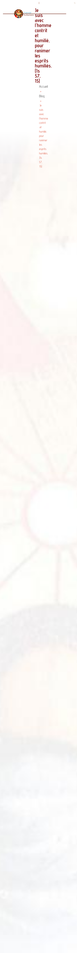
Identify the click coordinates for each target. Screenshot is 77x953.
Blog (42, 96)
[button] (39, 3)
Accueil (43, 86)
